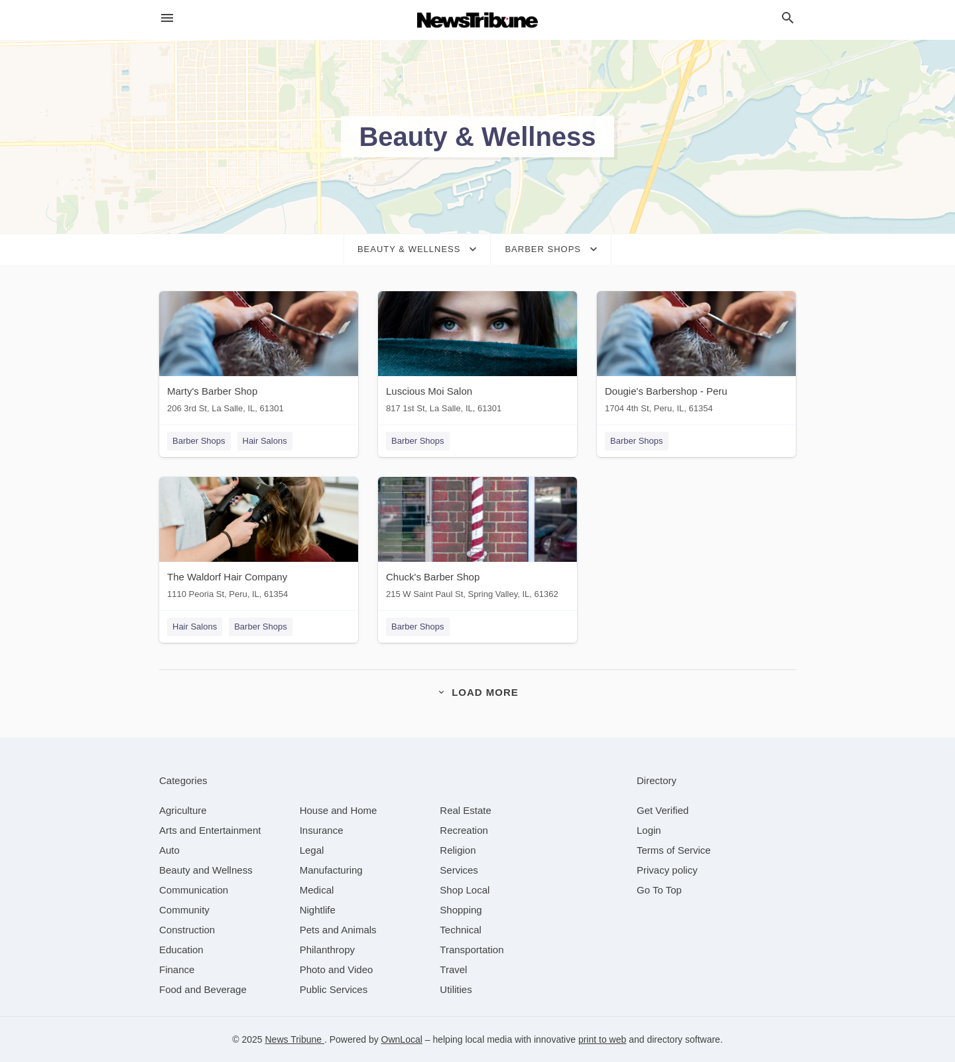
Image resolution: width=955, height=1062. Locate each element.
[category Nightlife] (318, 909)
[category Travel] (453, 969)
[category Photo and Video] (336, 969)
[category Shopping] (460, 909)
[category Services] (459, 870)
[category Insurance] (322, 830)
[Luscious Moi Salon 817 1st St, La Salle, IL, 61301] (477, 355)
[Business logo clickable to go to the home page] (477, 20)
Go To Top (659, 890)
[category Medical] (317, 890)
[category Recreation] (464, 830)
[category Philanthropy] (327, 949)
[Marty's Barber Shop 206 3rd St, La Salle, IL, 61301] (258, 355)
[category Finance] (176, 969)
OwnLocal (401, 1039)
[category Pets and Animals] (338, 929)
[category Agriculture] (183, 810)
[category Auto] (169, 850)
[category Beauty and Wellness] (206, 870)
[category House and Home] (338, 810)
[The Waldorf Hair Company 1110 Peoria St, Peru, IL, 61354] (258, 541)
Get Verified (662, 810)
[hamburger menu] (167, 18)
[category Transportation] (471, 949)
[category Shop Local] (464, 890)
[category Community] (184, 909)
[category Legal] (312, 850)
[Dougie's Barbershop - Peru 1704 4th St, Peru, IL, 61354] (696, 355)
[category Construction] (187, 929)
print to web (602, 1039)
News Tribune (294, 1039)
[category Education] (181, 949)
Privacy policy (667, 870)
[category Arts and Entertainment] (210, 830)
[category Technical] (460, 929)
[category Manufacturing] (331, 870)
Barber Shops (198, 441)
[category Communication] (193, 890)
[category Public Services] (334, 989)
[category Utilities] (456, 989)
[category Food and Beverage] (203, 989)
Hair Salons (265, 441)
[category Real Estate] (465, 810)
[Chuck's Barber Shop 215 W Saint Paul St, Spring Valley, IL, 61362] (477, 541)
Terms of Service (674, 850)
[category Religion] (458, 850)
